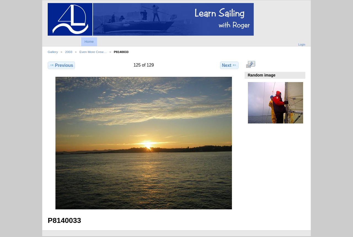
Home (88, 42)
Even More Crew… (93, 52)
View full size (251, 65)
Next (229, 65)
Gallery (53, 52)
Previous (61, 65)
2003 (68, 52)
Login (301, 44)
